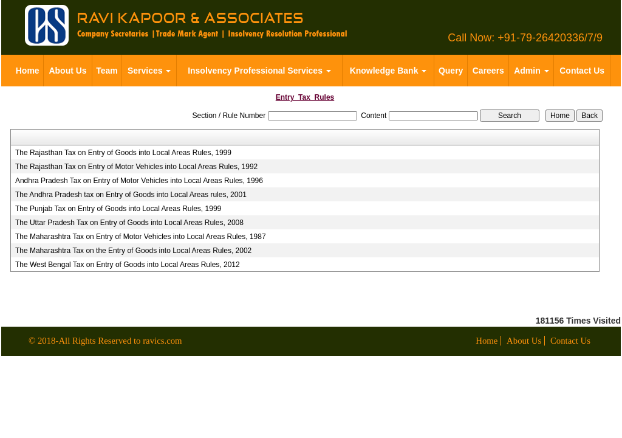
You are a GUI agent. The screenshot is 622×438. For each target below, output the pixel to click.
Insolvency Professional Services (259, 70)
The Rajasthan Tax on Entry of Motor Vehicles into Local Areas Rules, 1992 (136, 166)
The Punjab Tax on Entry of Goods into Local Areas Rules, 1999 (118, 208)
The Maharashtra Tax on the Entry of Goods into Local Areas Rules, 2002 (133, 250)
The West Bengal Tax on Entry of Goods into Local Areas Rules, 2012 (127, 264)
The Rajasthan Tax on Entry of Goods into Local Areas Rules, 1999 (123, 152)
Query (451, 70)
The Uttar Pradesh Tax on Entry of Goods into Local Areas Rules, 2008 (129, 222)
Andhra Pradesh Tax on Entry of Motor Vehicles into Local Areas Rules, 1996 (139, 180)
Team (107, 70)
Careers (488, 70)
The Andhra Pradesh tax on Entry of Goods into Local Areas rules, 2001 (131, 194)
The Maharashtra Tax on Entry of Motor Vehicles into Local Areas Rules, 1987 (140, 236)
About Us (67, 70)
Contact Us (581, 70)
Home (27, 70)
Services (149, 70)
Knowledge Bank (388, 70)
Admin (531, 70)
